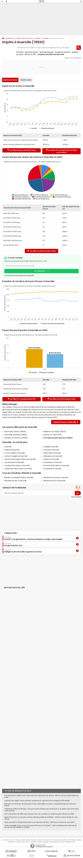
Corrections (33, 842)
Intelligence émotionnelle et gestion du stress (23, 551)
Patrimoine (10, 38)
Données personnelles (59, 840)
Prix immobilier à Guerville (14, 453)
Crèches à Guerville (51, 450)
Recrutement (48, 840)
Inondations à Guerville (52, 462)
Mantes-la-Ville (30, 54)
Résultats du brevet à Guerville (55, 477)
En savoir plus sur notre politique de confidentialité (19, 275)
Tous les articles (20, 842)
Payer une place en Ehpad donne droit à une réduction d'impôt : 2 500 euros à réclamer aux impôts (39, 822)
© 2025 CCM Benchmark (67, 842)
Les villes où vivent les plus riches (41, 251)
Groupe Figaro (54, 842)
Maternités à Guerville (52, 453)
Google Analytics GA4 (13, 544)
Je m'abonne (39, 271)
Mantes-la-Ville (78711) (52, 434)
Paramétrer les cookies (74, 840)
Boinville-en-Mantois (62, 52)
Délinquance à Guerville (52, 456)
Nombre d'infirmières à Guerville (56, 465)
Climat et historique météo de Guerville (20, 459)
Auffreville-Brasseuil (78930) (15, 434)
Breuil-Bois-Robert (31, 52)
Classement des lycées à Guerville (18, 468)
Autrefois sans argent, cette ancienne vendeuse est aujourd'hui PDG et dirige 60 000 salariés (37, 800)
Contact (39, 840)
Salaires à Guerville (11, 450)
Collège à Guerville (50, 446)
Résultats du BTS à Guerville (54, 480)
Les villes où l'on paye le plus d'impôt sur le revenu (61, 151)
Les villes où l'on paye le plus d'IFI (22, 399)
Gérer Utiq (11, 842)
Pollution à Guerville (51, 459)
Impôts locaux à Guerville (65, 422)
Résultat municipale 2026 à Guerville (18, 477)
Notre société (26, 840)
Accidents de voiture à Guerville (17, 465)
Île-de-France (28, 38)
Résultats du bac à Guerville (15, 480)
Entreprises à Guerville (52, 468)
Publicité (33, 840)
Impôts (18, 38)
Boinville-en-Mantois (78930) (16, 438)
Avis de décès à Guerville (14, 462)
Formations (10, 533)
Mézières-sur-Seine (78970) (54, 431)
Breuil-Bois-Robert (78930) (15, 431)
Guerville (46, 38)
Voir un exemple (76, 496)
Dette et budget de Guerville (15, 456)
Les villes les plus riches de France (21, 150)
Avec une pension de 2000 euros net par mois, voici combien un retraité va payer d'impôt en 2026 (39, 814)
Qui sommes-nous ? (8, 840)
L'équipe (18, 840)
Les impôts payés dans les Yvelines (58, 438)
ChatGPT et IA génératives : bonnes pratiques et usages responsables (33, 538)
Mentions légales (43, 842)
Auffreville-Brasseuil (46, 52)
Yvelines (38, 38)
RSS (27, 842)
